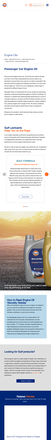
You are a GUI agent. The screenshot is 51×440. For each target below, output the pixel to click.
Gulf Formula (25, 161)
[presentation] (46, 174)
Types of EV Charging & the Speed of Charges (23, 437)
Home (6, 59)
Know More (25, 194)
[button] (23, 206)
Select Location (26, 381)
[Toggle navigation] (47, 5)
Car (13, 61)
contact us (36, 373)
